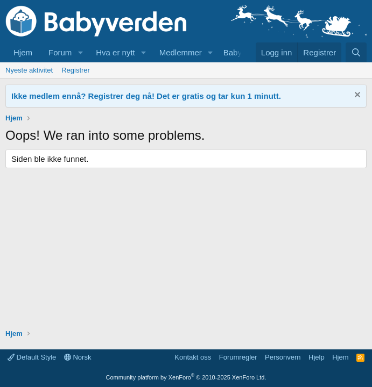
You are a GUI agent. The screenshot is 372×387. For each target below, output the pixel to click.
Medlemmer (180, 52)
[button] (80, 52)
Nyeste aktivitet (29, 70)
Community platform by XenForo (186, 377)
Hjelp (316, 357)
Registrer (75, 70)
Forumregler (238, 357)
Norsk (78, 357)
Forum (60, 52)
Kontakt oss (192, 357)
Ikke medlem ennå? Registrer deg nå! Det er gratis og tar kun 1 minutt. (146, 96)
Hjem (22, 52)
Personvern (282, 357)
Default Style (32, 357)
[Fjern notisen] (356, 96)
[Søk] (356, 52)
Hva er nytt (115, 52)
